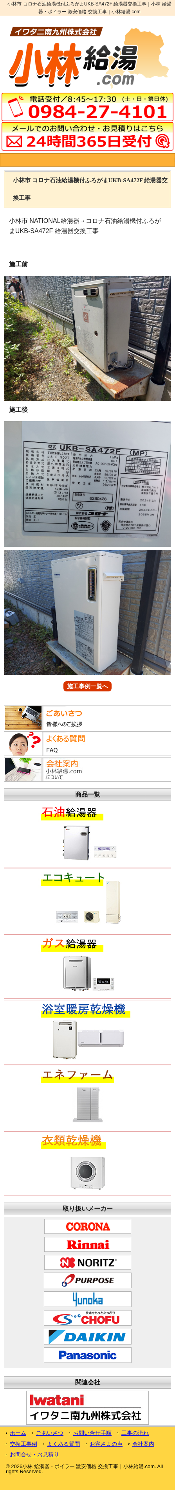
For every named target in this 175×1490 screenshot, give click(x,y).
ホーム (18, 1433)
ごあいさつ (49, 1433)
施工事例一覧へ (87, 686)
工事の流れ (135, 1433)
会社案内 (143, 1444)
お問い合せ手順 (92, 1433)
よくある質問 (63, 1444)
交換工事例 (23, 1444)
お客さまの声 (106, 1444)
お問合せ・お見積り (34, 1454)
